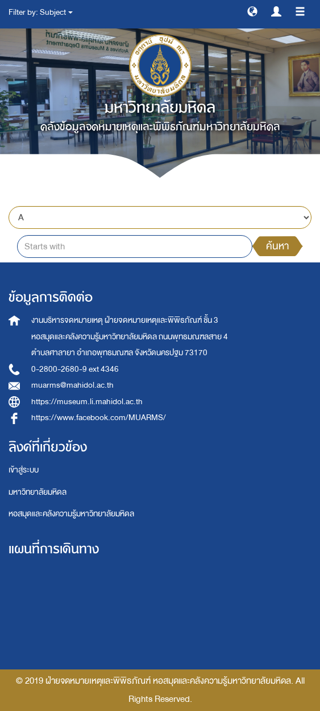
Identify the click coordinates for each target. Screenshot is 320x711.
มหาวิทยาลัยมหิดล (38, 492)
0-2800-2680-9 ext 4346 (75, 369)
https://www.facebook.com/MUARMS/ (98, 417)
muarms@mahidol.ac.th (72, 385)
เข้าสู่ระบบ (24, 470)
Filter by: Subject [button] (41, 12)
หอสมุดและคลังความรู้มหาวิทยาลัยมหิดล (71, 514)
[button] (252, 11)
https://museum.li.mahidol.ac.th (87, 401)
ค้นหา (277, 246)
